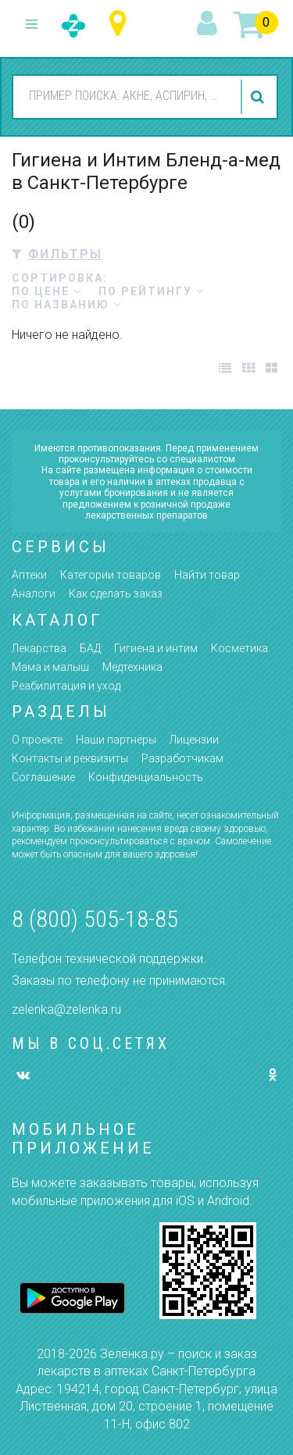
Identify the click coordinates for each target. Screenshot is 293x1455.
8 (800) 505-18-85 (95, 919)
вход (209, 24)
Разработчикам (182, 758)
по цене (47, 291)
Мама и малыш (50, 667)
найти (259, 97)
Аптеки (29, 575)
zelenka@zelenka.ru (66, 1009)
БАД (90, 648)
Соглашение (43, 777)
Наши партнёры (116, 739)
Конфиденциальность (145, 777)
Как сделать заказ (116, 593)
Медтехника (132, 667)
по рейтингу (151, 291)
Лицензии (194, 739)
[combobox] (124, 96)
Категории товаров (110, 575)
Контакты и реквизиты (70, 758)
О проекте (37, 739)
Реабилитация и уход (66, 685)
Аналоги (33, 593)
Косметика (239, 648)
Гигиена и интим (156, 648)
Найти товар (207, 575)
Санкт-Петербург (121, 23)
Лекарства (39, 648)
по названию (67, 304)
